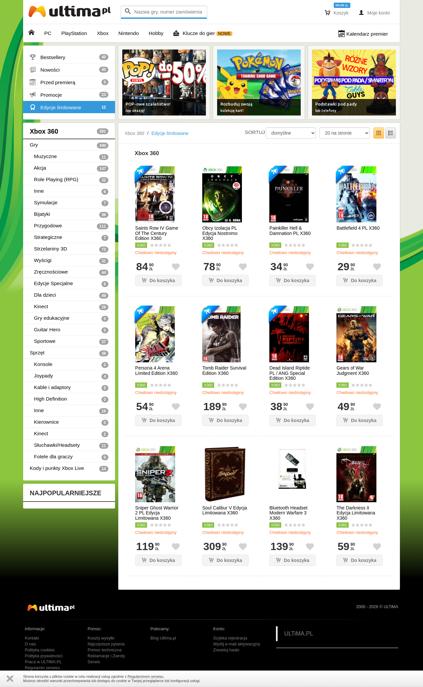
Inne (69, 191)
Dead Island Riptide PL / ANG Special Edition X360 (289, 373)
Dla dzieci (69, 295)
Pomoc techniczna (105, 650)
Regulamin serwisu (42, 668)
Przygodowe (69, 226)
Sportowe (69, 341)
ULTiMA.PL (298, 633)
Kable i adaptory (69, 387)
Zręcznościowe (69, 272)
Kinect (69, 307)
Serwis (94, 662)
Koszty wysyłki (101, 638)
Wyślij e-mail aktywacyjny (236, 644)
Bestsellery (69, 57)
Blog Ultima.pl (163, 638)
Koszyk (337, 13)
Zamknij (10, 678)
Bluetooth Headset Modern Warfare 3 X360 (288, 513)
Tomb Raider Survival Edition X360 (224, 371)
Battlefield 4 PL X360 (357, 228)
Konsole (69, 364)
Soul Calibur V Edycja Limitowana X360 (224, 510)
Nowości (69, 70)
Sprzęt (69, 353)
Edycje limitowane (69, 107)
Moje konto (374, 13)
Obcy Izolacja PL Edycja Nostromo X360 (220, 233)
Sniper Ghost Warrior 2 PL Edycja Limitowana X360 (156, 513)
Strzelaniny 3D (69, 249)
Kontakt (32, 638)
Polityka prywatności (43, 656)
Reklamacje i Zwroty (106, 656)
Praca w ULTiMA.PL (43, 662)
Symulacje (69, 203)
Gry (69, 145)
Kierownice (69, 422)
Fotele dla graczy (69, 457)
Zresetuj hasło (226, 650)
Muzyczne (69, 156)
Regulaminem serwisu (145, 676)
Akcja (69, 168)
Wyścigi (69, 260)
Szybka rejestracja (230, 638)
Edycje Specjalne (69, 283)
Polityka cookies (40, 650)
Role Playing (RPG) (69, 180)
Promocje (69, 95)
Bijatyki (69, 214)
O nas (30, 644)
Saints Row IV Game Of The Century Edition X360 (156, 233)
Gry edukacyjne (69, 318)
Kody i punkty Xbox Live (69, 468)
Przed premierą (69, 82)
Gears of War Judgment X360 (352, 371)
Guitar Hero (69, 330)
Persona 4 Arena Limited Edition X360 (156, 371)
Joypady (69, 376)
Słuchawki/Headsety (69, 445)
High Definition (69, 399)
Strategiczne (69, 237)
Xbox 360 (69, 131)
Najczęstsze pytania (106, 644)
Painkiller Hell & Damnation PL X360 (290, 231)
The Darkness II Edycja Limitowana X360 (355, 513)
